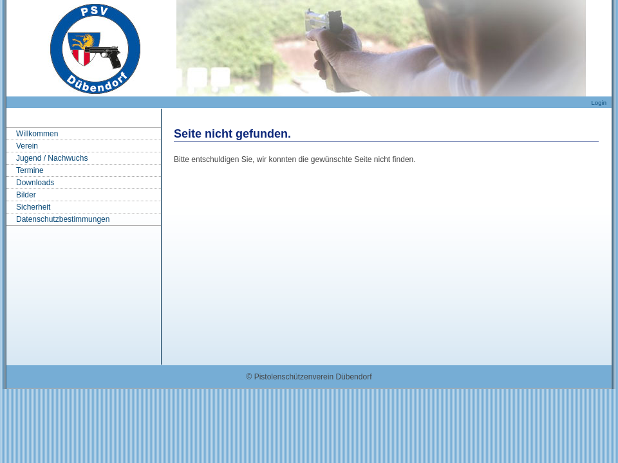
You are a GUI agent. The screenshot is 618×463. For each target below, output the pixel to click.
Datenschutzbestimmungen (62, 219)
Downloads (35, 182)
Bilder (26, 194)
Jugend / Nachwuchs (52, 158)
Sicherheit (33, 207)
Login (599, 102)
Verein (27, 145)
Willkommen (37, 133)
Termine (30, 170)
